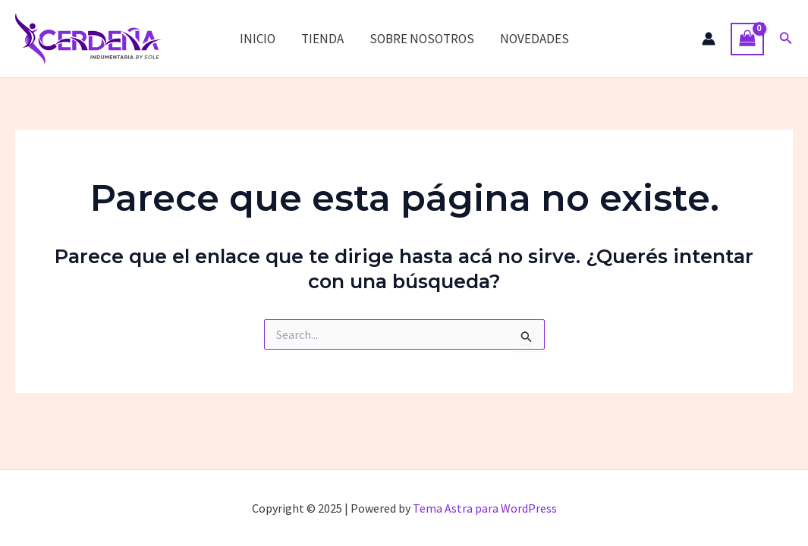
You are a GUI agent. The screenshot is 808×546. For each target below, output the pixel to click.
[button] (786, 39)
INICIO (257, 38)
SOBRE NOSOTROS (421, 38)
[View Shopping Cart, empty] (747, 39)
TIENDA (322, 38)
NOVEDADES (534, 38)
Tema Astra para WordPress (485, 508)
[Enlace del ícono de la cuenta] (708, 39)
